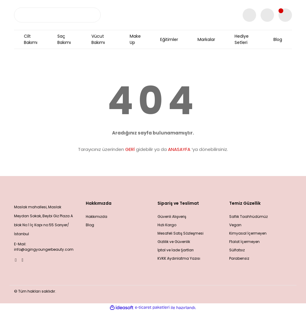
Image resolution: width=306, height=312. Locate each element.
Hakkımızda (96, 216)
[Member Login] (267, 15)
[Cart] (285, 15)
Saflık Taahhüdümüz (248, 216)
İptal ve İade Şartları (175, 250)
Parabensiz (239, 258)
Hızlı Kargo (166, 224)
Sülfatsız (237, 250)
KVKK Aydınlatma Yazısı (178, 258)
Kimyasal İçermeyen (248, 233)
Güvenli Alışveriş (171, 216)
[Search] (57, 14)
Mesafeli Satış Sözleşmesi (180, 233)
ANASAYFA (179, 149)
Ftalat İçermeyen (244, 241)
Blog (90, 224)
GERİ (130, 149)
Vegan (235, 224)
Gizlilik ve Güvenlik (173, 241)
